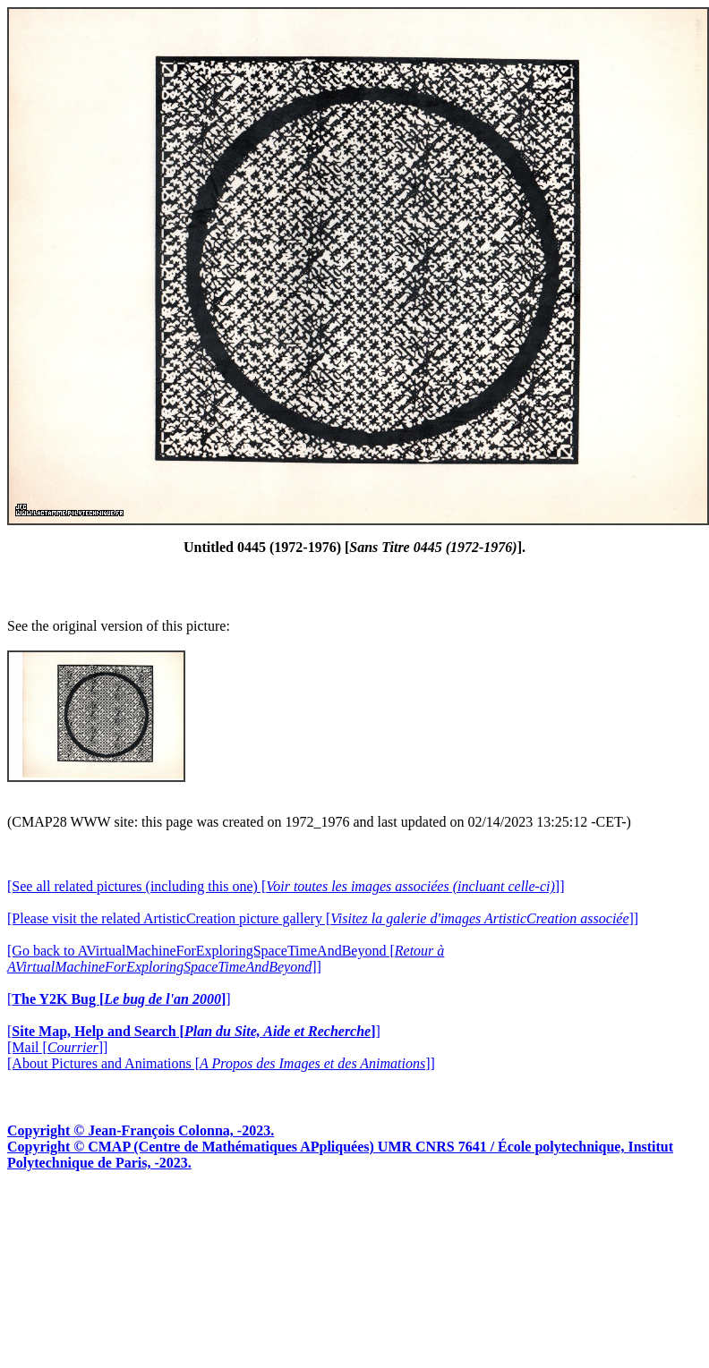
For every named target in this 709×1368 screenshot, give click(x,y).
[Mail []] (57, 1047)
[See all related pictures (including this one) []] (285, 886)
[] (119, 999)
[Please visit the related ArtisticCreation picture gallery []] (322, 918)
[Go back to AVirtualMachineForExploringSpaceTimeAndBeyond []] (225, 958)
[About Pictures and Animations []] (221, 1063)
